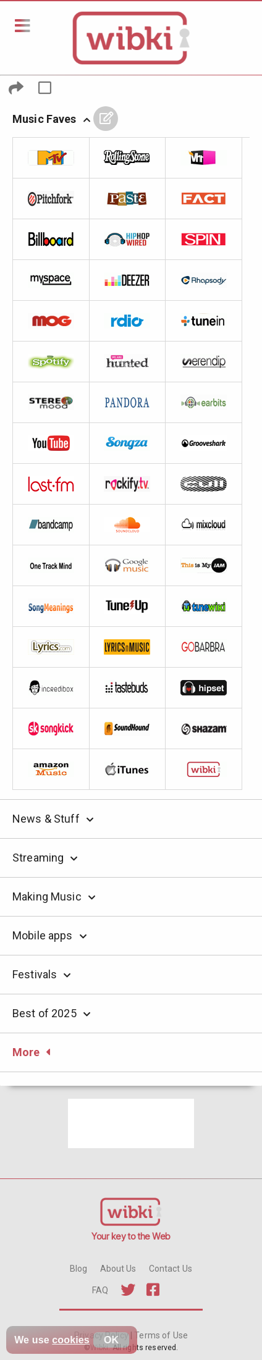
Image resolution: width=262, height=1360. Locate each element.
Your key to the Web (131, 1236)
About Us (118, 1269)
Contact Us (170, 1269)
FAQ (100, 1290)
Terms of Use (160, 1335)
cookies (71, 1340)
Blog (79, 1269)
